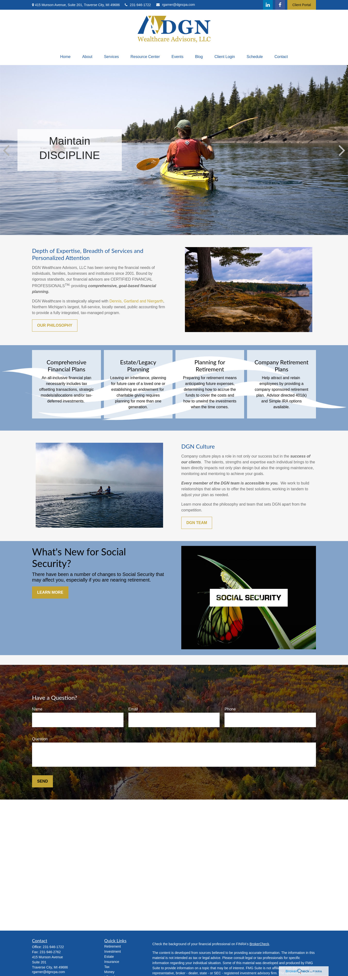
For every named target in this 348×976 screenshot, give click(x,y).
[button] (65, 57)
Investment (112, 951)
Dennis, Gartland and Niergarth (136, 301)
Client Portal (301, 5)
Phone (230, 709)
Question (40, 739)
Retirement (112, 946)
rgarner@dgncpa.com (175, 5)
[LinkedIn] (268, 5)
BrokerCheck (259, 944)
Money (109, 972)
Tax (107, 967)
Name (37, 709)
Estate (109, 957)
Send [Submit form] (42, 781)
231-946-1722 (138, 5)
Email (133, 709)
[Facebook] (280, 5)
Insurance (111, 962)
